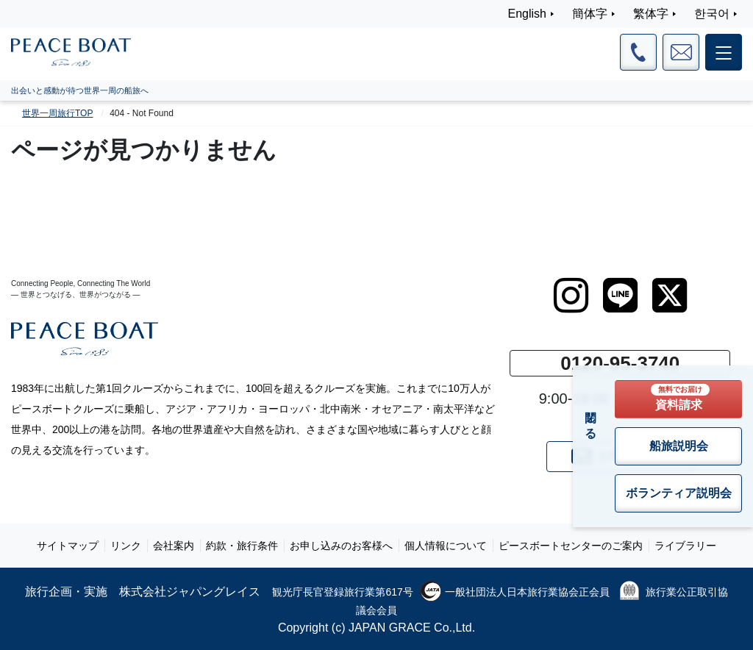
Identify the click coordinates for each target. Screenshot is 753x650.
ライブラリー (685, 545)
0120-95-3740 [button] (619, 363)
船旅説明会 (678, 446)
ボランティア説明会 (679, 493)
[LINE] (620, 295)
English (527, 13)
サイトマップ (68, 545)
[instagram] (571, 295)
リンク (125, 545)
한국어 (711, 13)
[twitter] (669, 295)
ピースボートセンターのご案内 (571, 545)
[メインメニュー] (723, 52)
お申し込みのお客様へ (341, 545)
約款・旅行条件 (242, 545)
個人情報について (445, 545)
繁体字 (650, 13)
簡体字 (589, 13)
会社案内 (173, 545)
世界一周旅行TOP (57, 113)
